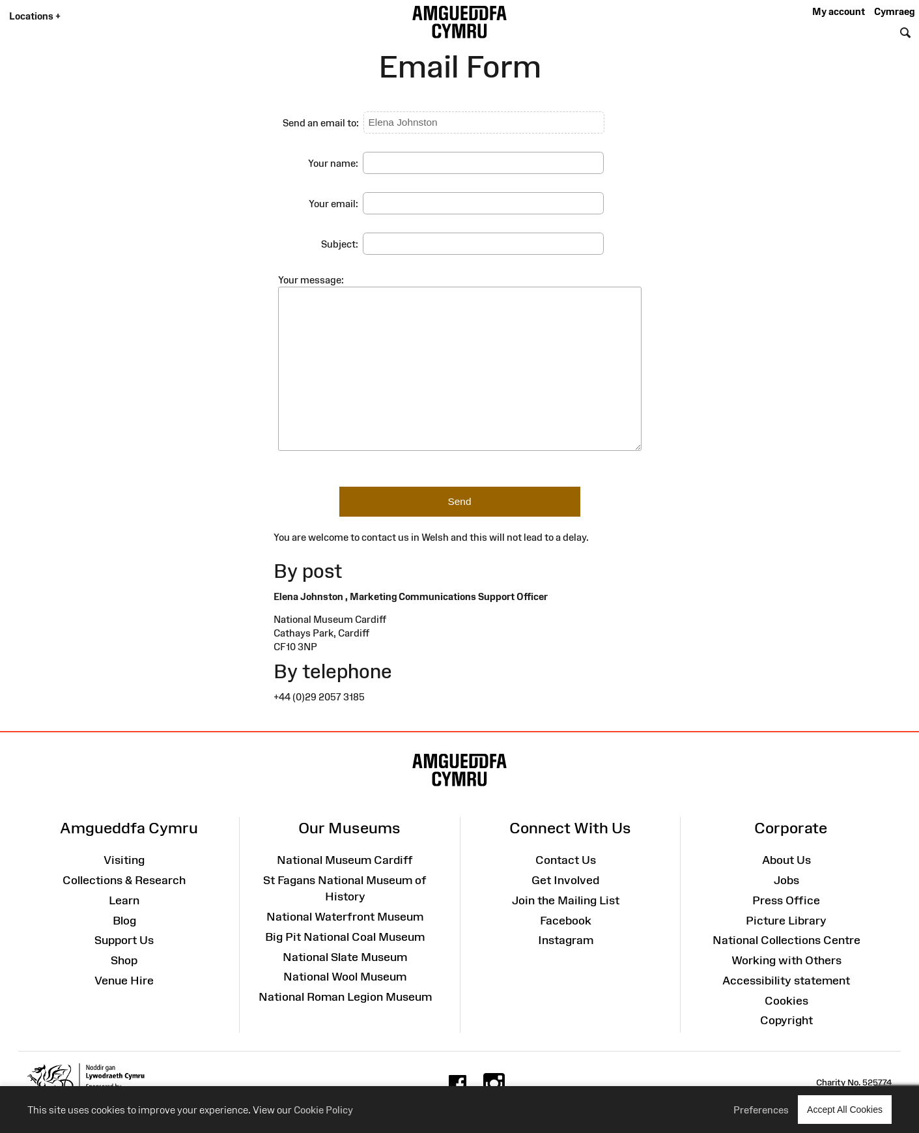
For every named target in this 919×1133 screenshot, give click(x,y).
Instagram (565, 940)
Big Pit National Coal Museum (345, 936)
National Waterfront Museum (344, 916)
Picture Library (786, 920)
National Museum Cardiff (345, 860)
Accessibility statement (786, 980)
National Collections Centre (786, 940)
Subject (338, 244)
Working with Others (786, 960)
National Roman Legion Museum (345, 996)
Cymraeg (894, 11)
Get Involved (565, 880)
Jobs (786, 880)
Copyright (786, 1020)
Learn (124, 900)
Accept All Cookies (845, 1109)
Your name (332, 163)
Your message (309, 279)
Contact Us (565, 860)
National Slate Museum (345, 957)
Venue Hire (124, 980)
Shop (124, 960)
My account (838, 11)
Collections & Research (124, 880)
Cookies (786, 1000)
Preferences (761, 1109)
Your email (332, 203)
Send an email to (319, 122)
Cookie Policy (323, 1109)
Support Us (124, 940)
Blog (124, 920)
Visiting (124, 860)
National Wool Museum (344, 976)
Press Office (786, 900)
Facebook (565, 920)
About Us (786, 860)
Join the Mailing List (565, 900)
